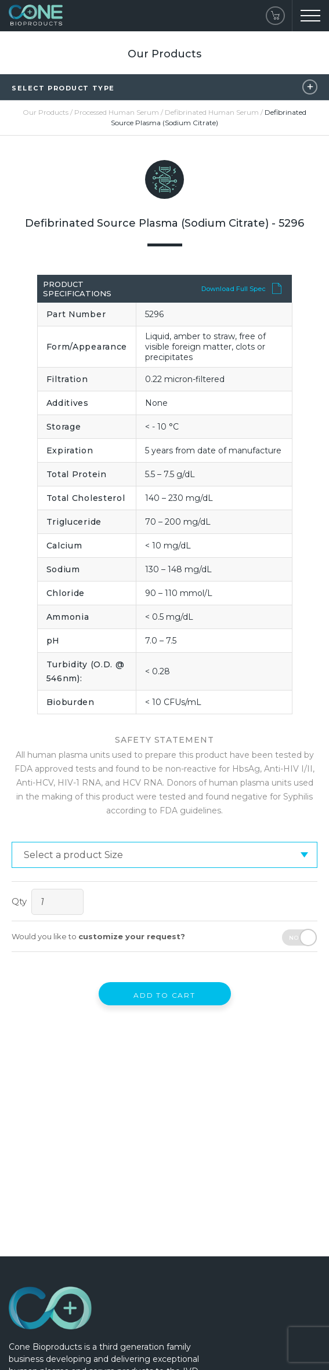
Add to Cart (164, 995)
